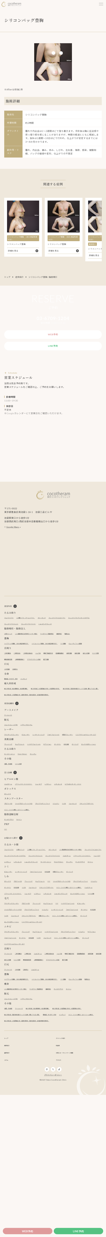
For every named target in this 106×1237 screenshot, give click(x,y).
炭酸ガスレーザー (12, 776)
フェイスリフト (11, 627)
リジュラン (80, 858)
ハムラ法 (52, 675)
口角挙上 (19, 697)
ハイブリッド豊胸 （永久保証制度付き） (23, 659)
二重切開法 (9, 675)
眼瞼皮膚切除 (48, 681)
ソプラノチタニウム (37, 760)
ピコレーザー (36, 769)
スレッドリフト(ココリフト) (81, 627)
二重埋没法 (22, 675)
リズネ (91, 858)
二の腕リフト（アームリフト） (36, 627)
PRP (6, 884)
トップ (7, 277)
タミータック (59, 627)
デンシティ (45, 801)
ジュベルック (10, 864)
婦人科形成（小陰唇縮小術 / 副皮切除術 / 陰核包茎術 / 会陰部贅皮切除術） (39, 728)
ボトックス (9, 848)
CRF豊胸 (93, 659)
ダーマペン (80, 785)
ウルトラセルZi (30, 801)
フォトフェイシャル (75, 769)
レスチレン (67, 832)
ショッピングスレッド (14, 639)
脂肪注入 (96, 649)
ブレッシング (10, 785)
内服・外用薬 (10, 811)
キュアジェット (26, 785)
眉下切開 (8, 687)
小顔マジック (10, 649)
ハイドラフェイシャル (47, 785)
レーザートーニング (54, 769)
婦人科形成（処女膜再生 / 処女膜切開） (22, 716)
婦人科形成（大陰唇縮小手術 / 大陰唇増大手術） (66, 716)
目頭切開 (95, 675)
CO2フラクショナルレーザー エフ (40, 776)
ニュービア (54, 832)
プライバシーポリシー (53, 1217)
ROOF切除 (33, 681)
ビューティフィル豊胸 (14, 665)
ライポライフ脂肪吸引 (67, 649)
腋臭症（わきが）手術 (14, 706)
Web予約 (27, 1231)
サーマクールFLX (12, 801)
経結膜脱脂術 (82, 675)
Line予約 (78, 1231)
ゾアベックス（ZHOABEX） (32, 832)
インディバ (33, 706)
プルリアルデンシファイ (60, 858)
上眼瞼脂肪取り (64, 681)
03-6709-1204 (53, 318)
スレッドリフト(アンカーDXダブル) (20, 633)
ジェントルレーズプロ (14, 760)
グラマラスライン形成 (84, 681)
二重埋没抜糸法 (38, 675)
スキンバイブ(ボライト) (30, 864)
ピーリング (9, 791)
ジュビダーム (10, 832)
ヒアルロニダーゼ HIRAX (16, 839)
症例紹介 (19, 277)
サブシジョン (66, 785)
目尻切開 (8, 681)
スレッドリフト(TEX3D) (76, 633)
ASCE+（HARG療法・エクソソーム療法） (63, 864)
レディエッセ (81, 832)
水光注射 (93, 785)
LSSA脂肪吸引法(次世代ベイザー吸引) (36, 649)
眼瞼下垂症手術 (66, 675)
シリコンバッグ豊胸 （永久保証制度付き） (65, 659)
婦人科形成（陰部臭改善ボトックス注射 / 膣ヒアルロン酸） (32, 722)
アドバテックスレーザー (15, 769)
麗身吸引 (85, 649)
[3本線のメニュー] (101, 4)
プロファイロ (10, 858)
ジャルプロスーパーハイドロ (32, 858)
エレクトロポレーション (28, 791)
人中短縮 (8, 697)
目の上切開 (20, 681)
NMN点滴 (23, 811)
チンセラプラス (11, 874)
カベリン (26, 874)
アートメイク (10, 750)
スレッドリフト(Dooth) (51, 633)
